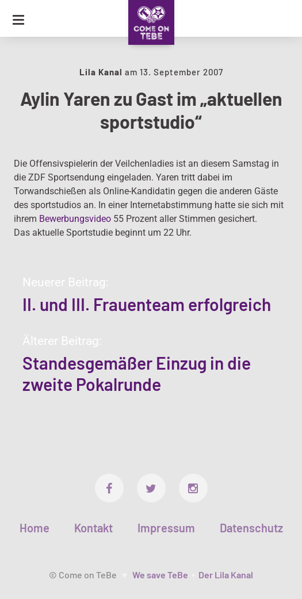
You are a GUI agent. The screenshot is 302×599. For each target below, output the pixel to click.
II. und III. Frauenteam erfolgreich (146, 304)
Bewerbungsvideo (75, 218)
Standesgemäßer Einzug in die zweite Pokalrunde (136, 373)
